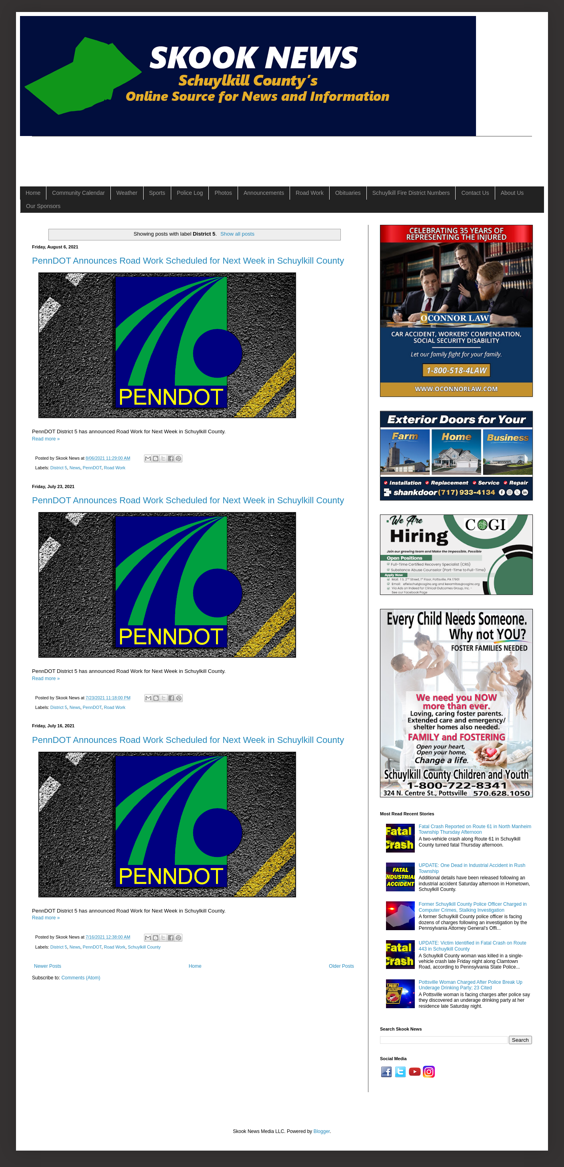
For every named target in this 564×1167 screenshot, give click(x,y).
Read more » (46, 439)
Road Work (310, 193)
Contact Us (475, 193)
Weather (127, 193)
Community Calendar (78, 193)
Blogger (322, 1131)
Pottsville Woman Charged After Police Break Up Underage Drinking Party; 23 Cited (470, 985)
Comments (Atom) (80, 978)
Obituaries (348, 193)
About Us (512, 193)
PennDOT (92, 467)
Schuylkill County (144, 947)
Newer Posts (47, 966)
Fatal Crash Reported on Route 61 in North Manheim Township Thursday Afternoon (475, 829)
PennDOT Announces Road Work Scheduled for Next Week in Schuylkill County (188, 261)
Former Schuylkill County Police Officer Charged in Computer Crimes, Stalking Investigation (473, 907)
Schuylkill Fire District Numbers (411, 193)
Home (33, 193)
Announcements (264, 193)
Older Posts (341, 966)
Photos (223, 193)
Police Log (190, 193)
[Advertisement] (177, 154)
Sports (157, 193)
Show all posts (237, 234)
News (75, 467)
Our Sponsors (43, 206)
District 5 (58, 467)
